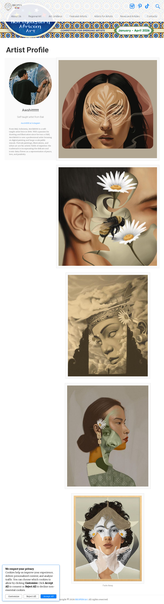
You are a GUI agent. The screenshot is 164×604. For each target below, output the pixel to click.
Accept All (48, 596)
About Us (16, 16)
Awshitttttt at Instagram (30, 123)
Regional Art (35, 16)
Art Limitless (55, 16)
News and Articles (130, 16)
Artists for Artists (103, 16)
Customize (13, 596)
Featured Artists (78, 16)
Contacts (152, 16)
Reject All (31, 596)
